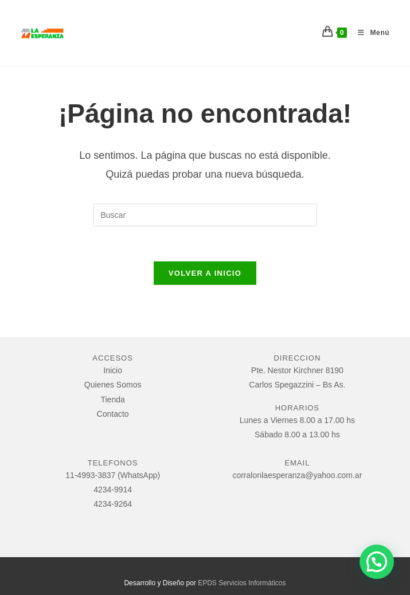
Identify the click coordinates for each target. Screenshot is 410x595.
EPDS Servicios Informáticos (242, 583)
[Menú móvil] (369, 33)
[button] (377, 562)
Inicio (112, 370)
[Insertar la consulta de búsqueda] (205, 214)
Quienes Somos (113, 384)
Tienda (112, 399)
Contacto (113, 413)
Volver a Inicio (205, 273)
